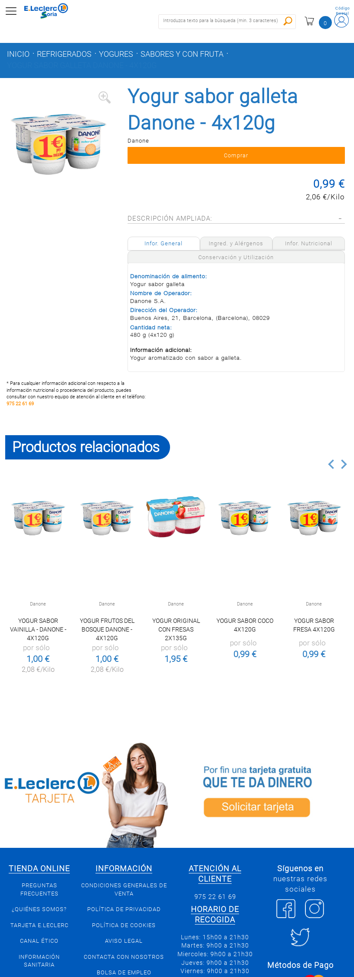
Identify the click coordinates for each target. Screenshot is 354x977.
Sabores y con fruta (182, 54)
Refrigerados (64, 54)
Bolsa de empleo (124, 972)
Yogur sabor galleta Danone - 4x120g (82, 65)
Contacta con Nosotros (124, 957)
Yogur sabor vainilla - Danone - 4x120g (38, 629)
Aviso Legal (124, 941)
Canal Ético (39, 941)
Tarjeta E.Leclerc (39, 925)
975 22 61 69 (20, 404)
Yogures (116, 54)
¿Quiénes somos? (39, 909)
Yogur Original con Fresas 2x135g (176, 629)
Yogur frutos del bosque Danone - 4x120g (107, 629)
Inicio (18, 54)
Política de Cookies (124, 925)
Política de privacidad (124, 909)
